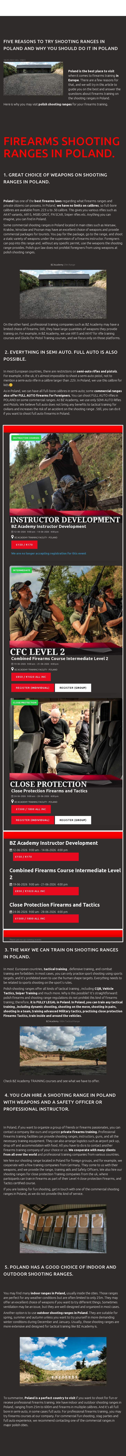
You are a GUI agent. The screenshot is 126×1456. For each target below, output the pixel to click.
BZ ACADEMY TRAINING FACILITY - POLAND (36, 537)
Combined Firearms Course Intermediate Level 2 (59, 658)
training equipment (31, 1141)
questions (75, 93)
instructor (53, 1108)
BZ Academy (57, 264)
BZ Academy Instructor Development (48, 526)
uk (32, 376)
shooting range (84, 409)
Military (65, 1011)
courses (8, 338)
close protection (110, 1011)
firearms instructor (90, 238)
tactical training (101, 404)
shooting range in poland (82, 1095)
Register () (32, 687)
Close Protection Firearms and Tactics (49, 791)
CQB (98, 988)
